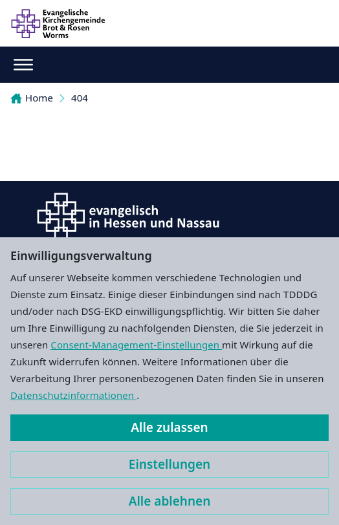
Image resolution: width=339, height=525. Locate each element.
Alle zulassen (169, 427)
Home (31, 97)
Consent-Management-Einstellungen (136, 344)
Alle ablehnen (170, 501)
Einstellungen (169, 464)
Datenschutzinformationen (73, 395)
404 (79, 97)
